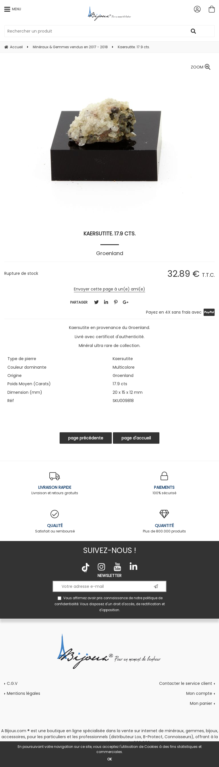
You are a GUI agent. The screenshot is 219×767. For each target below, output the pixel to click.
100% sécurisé (164, 483)
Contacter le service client (185, 683)
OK (109, 759)
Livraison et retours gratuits (54, 483)
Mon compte (199, 693)
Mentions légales (23, 693)
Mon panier (201, 703)
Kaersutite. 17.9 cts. (109, 233)
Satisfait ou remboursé (54, 522)
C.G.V (12, 683)
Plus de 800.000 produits (164, 522)
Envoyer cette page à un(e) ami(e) (109, 289)
